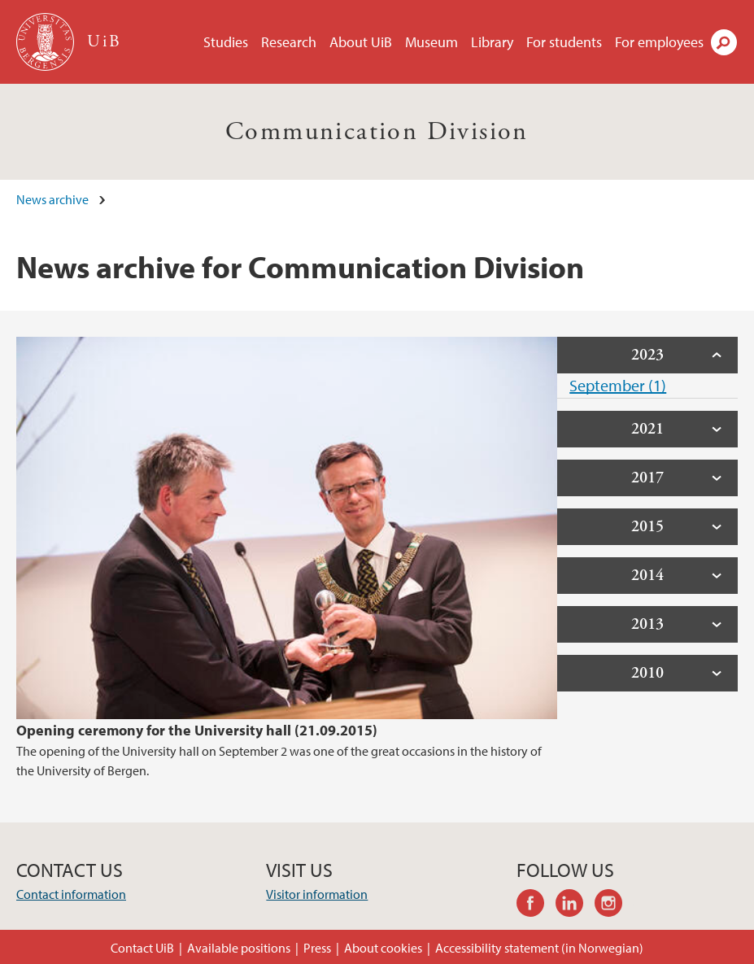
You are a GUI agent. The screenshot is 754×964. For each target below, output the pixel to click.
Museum (431, 42)
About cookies (383, 948)
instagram (614, 905)
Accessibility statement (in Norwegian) (539, 948)
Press (317, 948)
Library (492, 42)
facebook (536, 905)
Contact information (71, 894)
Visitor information (317, 894)
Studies (225, 42)
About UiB (360, 42)
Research (288, 42)
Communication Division (377, 132)
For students (564, 42)
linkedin (575, 905)
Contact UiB (142, 948)
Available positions (238, 948)
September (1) (617, 385)
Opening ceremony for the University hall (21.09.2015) (196, 730)
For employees (659, 42)
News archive (52, 199)
